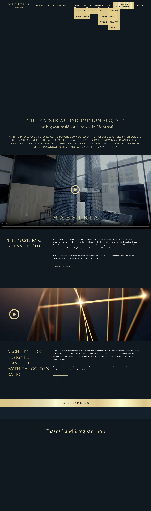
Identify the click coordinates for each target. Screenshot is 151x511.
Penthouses (87, 5)
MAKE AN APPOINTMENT (123, 5)
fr (138, 5)
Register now (61, 378)
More (108, 5)
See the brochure (62, 266)
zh (142, 5)
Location (40, 5)
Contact (99, 5)
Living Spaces (62, 5)
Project (50, 5)
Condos (75, 5)
